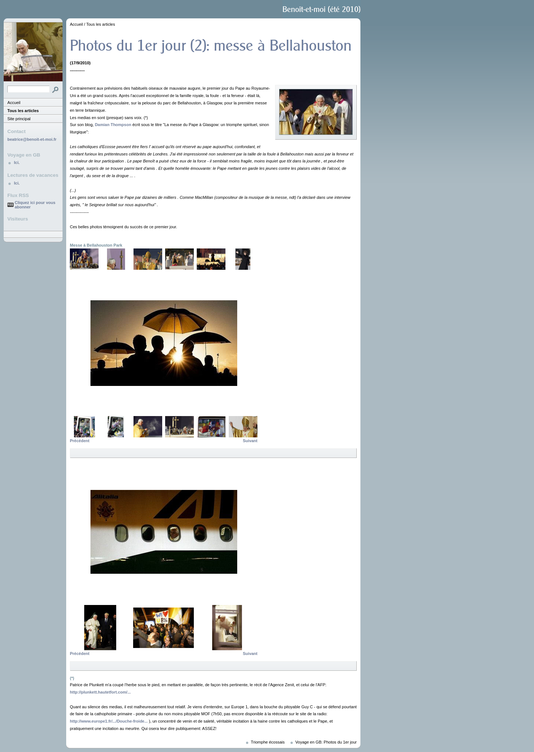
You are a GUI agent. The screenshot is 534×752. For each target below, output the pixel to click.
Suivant (250, 440)
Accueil (13, 102)
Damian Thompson (113, 124)
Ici (16, 162)
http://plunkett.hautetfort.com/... (100, 692)
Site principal (19, 119)
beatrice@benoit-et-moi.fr (32, 139)
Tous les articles (23, 110)
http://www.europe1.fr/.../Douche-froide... (109, 721)
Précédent (79, 440)
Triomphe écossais (268, 742)
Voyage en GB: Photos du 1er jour (326, 742)
